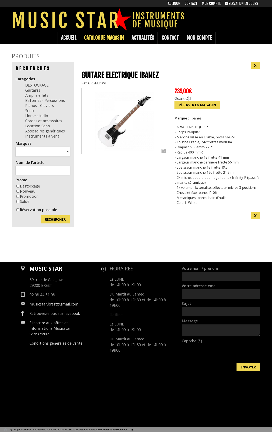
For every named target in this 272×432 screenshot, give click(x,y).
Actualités (143, 38)
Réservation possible (38, 209)
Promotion (27, 196)
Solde (22, 201)
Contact (170, 38)
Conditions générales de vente (56, 343)
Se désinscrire (39, 334)
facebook (72, 313)
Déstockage (28, 186)
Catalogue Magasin (104, 38)
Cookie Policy (119, 429)
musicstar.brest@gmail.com (54, 304)
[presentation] (214, 352)
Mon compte (199, 38)
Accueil (68, 38)
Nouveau (25, 191)
